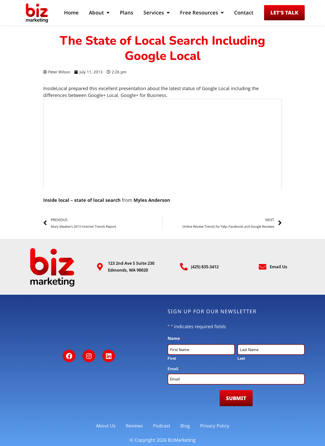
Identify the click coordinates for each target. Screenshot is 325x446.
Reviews (134, 426)
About (99, 13)
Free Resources (202, 13)
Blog (185, 426)
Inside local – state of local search (82, 200)
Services (156, 13)
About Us (106, 426)
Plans (126, 12)
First (172, 358)
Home (71, 12)
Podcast (161, 426)
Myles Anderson (152, 200)
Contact (243, 12)
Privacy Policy (214, 426)
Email (174, 369)
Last (241, 358)
